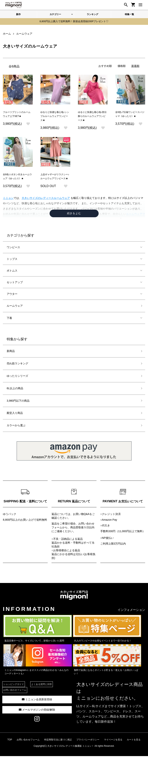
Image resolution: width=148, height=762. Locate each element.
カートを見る (134, 746)
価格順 (122, 65)
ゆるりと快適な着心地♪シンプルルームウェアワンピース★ (55, 116)
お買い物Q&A (81, 520)
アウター (12, 300)
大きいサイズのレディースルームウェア (46, 204)
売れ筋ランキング (17, 370)
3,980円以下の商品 (18, 407)
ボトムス (12, 277)
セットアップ (15, 288)
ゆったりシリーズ (17, 382)
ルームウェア (15, 312)
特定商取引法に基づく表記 (58, 746)
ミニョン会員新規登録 (37, 706)
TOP (9, 746)
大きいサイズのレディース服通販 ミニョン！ (70, 752)
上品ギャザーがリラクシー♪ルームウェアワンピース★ (55, 180)
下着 (9, 324)
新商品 (11, 357)
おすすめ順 (105, 65)
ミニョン (8, 204)
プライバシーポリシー (87, 746)
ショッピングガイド (13, 691)
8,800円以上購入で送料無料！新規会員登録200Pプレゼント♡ (74, 21)
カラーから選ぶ (16, 432)
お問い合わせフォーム (14, 696)
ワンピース (13, 253)
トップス (12, 265)
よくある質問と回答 (41, 691)
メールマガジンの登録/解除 (37, 716)
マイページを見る (113, 746)
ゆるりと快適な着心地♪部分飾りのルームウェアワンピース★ (92, 116)
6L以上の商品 (15, 394)
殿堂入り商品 (15, 419)
